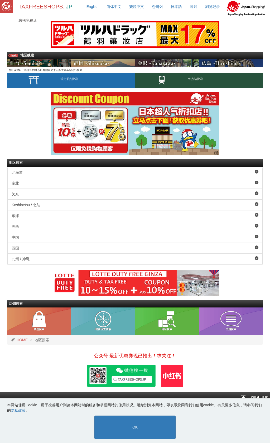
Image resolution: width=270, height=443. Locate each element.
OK (135, 427)
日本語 (176, 6)
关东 (135, 193)
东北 (135, 183)
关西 (135, 226)
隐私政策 (18, 410)
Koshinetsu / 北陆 (135, 204)
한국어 (157, 6)
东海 (135, 215)
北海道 (135, 172)
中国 (135, 237)
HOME (22, 340)
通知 (193, 6)
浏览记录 (212, 6)
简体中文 (114, 6)
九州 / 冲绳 (135, 258)
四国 (135, 247)
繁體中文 (136, 6)
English (92, 6)
